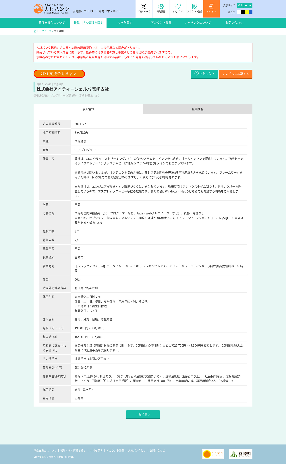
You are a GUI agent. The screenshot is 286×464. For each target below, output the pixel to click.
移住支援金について (52, 22)
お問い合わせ (234, 22)
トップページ (44, 31)
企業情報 (198, 109)
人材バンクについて (198, 22)
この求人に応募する (235, 73)
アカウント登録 (161, 22)
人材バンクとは (137, 450)
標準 (240, 5)
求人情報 (88, 109)
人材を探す (124, 22)
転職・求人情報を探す (88, 22)
